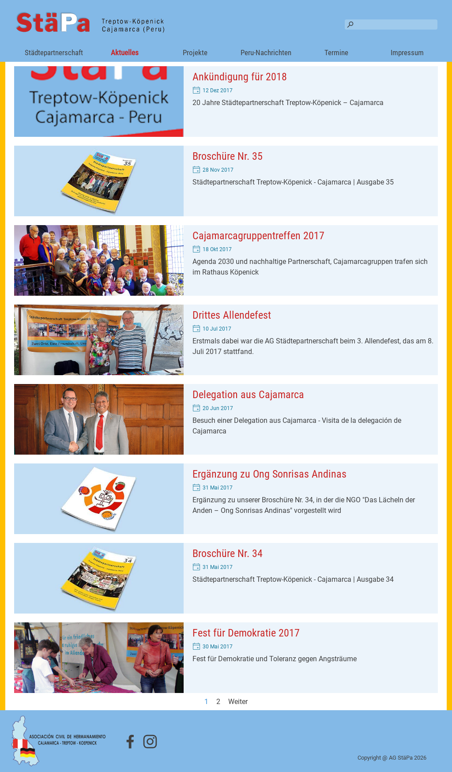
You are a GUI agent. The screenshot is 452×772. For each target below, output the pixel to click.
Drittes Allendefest (231, 315)
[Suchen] (391, 24)
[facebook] (130, 741)
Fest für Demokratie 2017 (246, 633)
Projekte (195, 52)
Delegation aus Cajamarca (248, 394)
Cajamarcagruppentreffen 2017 (258, 236)
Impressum (407, 52)
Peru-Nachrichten (266, 52)
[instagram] (150, 741)
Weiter (238, 701)
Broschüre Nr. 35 (227, 156)
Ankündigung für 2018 (239, 77)
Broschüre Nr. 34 (227, 553)
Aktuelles (125, 52)
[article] (226, 101)
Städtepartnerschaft (54, 52)
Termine (336, 52)
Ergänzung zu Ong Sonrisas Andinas (269, 474)
